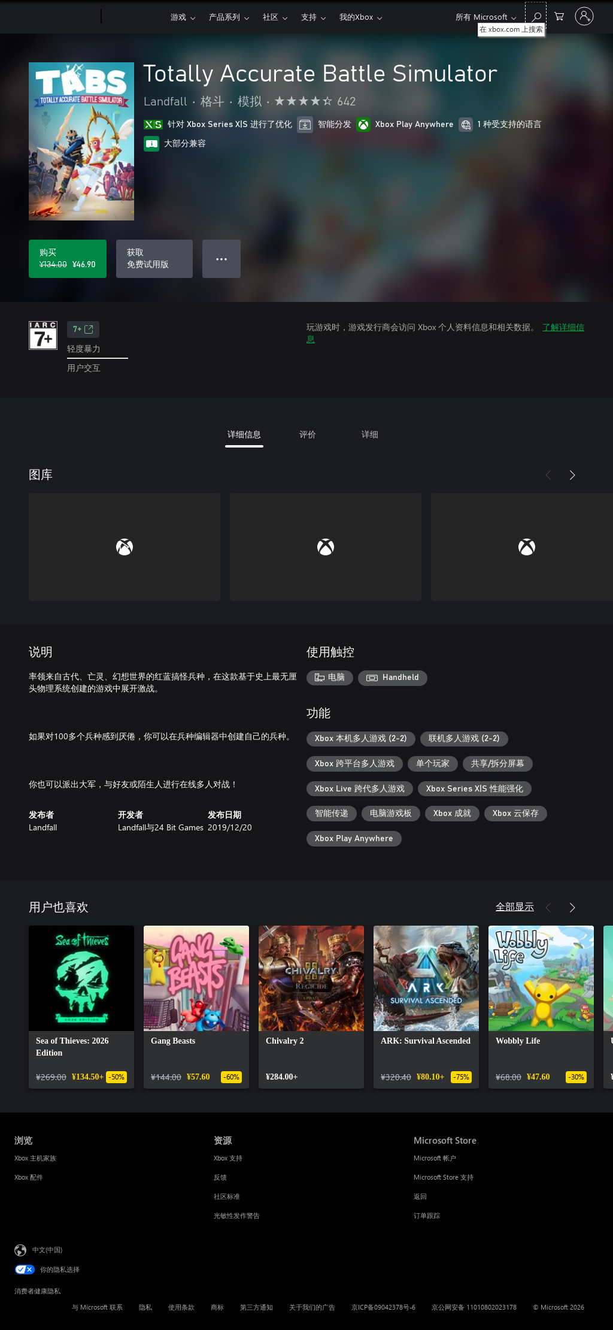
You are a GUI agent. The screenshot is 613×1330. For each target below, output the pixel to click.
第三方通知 (256, 1307)
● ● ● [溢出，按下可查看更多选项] (221, 258)
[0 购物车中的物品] (559, 15)
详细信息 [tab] (244, 434)
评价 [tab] (307, 434)
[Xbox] (134, 17)
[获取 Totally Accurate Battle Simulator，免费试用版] (154, 259)
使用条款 (181, 1307)
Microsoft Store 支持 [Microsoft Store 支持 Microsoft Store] (444, 1177)
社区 (270, 16)
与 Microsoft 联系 (97, 1307)
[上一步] (548, 475)
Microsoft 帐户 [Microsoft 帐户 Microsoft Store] (435, 1158)
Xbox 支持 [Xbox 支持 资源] (228, 1158)
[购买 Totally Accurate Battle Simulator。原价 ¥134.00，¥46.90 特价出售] (68, 259)
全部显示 (515, 906)
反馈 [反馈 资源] (220, 1177)
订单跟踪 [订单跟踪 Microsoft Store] (427, 1215)
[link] (81, 1007)
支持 (309, 16)
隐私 (145, 1307)
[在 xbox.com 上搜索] (536, 15)
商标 (217, 1307)
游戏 (178, 16)
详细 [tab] (370, 434)
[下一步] (572, 475)
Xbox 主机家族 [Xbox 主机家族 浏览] (35, 1158)
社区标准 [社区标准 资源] (227, 1196)
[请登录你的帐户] (584, 16)
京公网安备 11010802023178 (474, 1307)
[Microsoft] (55, 17)
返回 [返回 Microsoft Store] (420, 1196)
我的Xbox (356, 16)
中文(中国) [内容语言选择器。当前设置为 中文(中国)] (47, 1249)
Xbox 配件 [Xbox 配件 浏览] (28, 1177)
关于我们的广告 (312, 1307)
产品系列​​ (224, 16)
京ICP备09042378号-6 (383, 1307)
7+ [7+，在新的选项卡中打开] (83, 329)
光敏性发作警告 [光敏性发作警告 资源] (237, 1215)
